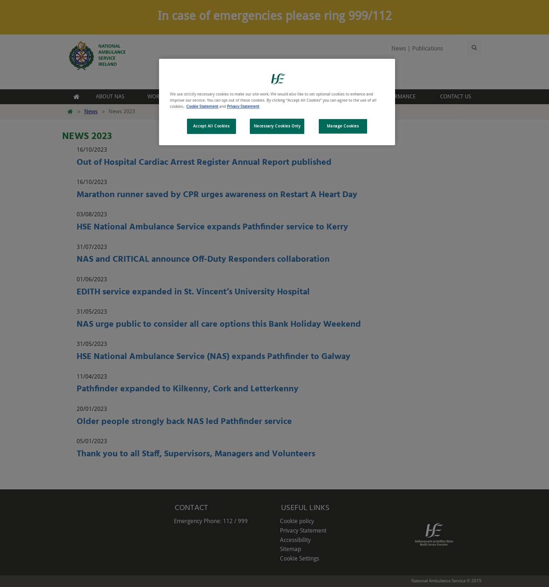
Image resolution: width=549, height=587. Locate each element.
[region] (277, 102)
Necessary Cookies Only (277, 126)
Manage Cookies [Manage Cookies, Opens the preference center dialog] (343, 126)
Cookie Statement (202, 106)
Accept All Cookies (211, 126)
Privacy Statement (243, 106)
